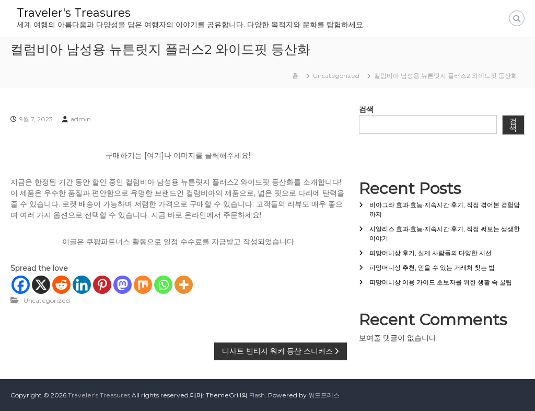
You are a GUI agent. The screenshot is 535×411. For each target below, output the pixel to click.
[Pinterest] (102, 285)
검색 (366, 109)
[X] (41, 285)
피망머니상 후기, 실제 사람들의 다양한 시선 (430, 253)
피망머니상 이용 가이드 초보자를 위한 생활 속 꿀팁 (440, 282)
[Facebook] (20, 285)
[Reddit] (61, 285)
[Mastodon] (122, 285)
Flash (257, 395)
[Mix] (143, 285)
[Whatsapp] (163, 285)
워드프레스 (324, 395)
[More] (184, 285)
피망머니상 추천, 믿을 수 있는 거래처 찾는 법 (432, 267)
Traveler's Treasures (74, 13)
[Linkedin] (82, 285)
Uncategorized (336, 75)
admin (81, 119)
